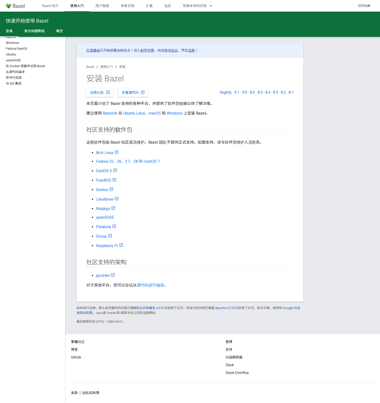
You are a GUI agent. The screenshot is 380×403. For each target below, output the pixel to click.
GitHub (364, 6)
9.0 (244, 92)
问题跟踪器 (234, 357)
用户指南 (102, 6)
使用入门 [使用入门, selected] (77, 6)
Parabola (103, 227)
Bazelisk (110, 113)
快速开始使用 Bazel (27, 21)
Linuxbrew (104, 199)
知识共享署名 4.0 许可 (151, 308)
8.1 (291, 92)
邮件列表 (147, 50)
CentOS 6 (104, 171)
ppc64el (103, 275)
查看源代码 (133, 92)
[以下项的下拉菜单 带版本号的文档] (213, 6)
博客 (74, 349)
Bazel (90, 67)
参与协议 (171, 50)
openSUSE (105, 217)
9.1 (236, 92)
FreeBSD (103, 180)
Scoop (101, 236)
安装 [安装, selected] (9, 31)
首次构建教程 (34, 31)
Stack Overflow (237, 373)
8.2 (283, 92)
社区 (167, 6)
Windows (174, 113)
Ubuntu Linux (134, 113)
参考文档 (127, 6)
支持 (229, 349)
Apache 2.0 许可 (226, 308)
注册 (191, 50)
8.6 (252, 92)
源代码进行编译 (150, 285)
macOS (155, 113)
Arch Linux (104, 152)
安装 (122, 67)
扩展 (149, 6)
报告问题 (100, 92)
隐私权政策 (90, 393)
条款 (74, 393)
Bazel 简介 (50, 6)
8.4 (267, 92)
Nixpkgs (103, 208)
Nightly (226, 92)
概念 (59, 31)
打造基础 (93, 50)
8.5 (260, 92)
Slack (230, 365)
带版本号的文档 (194, 6)
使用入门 (106, 67)
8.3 (275, 92)
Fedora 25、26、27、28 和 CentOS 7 (128, 161)
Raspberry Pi (107, 245)
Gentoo (102, 189)
